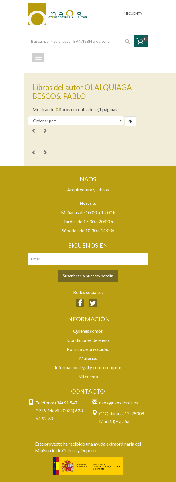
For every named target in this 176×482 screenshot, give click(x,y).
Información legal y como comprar (88, 367)
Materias (88, 358)
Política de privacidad (88, 349)
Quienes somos (88, 331)
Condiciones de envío (88, 340)
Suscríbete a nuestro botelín (88, 275)
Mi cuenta (88, 376)
